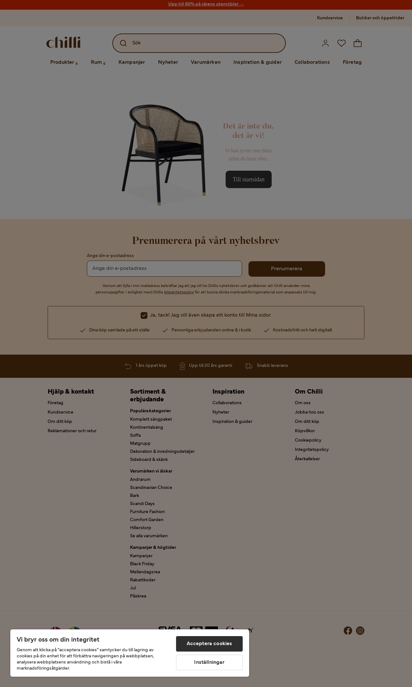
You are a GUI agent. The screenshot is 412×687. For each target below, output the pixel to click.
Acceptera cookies (209, 644)
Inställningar (209, 662)
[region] (129, 653)
